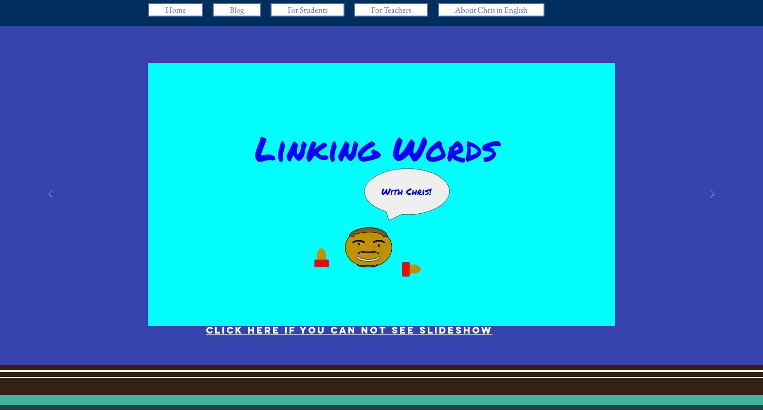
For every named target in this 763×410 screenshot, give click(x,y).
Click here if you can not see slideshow (349, 330)
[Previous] (51, 194)
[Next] (712, 194)
